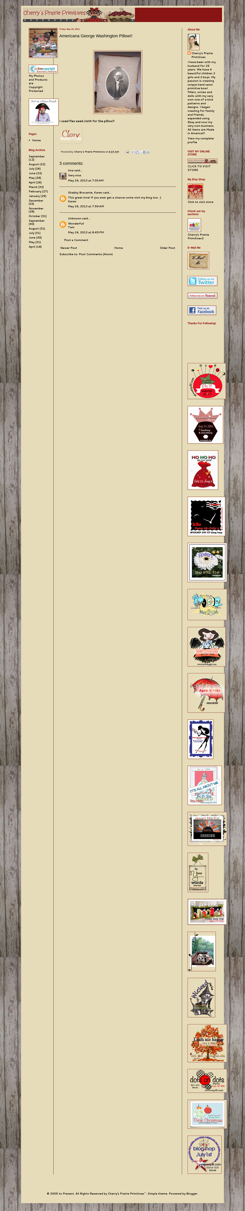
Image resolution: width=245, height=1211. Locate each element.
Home (118, 248)
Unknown (74, 218)
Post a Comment (76, 240)
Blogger (191, 1193)
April (32, 182)
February (35, 191)
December (36, 201)
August (34, 164)
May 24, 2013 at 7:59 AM (86, 206)
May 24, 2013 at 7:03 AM (86, 180)
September (37, 156)
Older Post (167, 248)
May (32, 178)
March (33, 187)
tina (71, 170)
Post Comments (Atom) (96, 254)
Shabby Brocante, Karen (85, 192)
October (34, 216)
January (34, 196)
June (32, 173)
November (36, 208)
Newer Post (68, 248)
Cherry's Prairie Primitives (90, 151)
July (31, 169)
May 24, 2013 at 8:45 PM (86, 232)
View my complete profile (201, 140)
